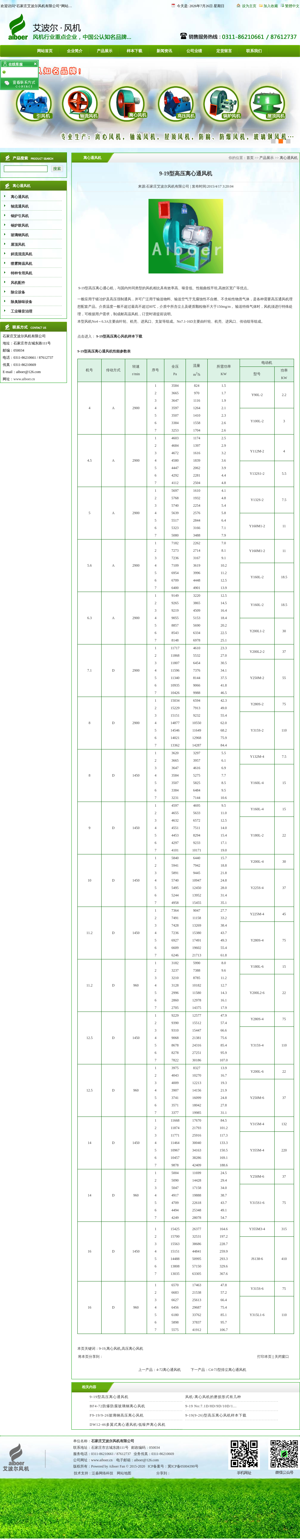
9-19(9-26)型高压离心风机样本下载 (216, 1415)
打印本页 (264, 1357)
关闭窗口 (282, 1357)
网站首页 (45, 51)
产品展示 (104, 51)
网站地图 (124, 1473)
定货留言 (224, 51)
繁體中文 (292, 6)
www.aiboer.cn (24, 379)
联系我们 (254, 51)
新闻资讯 (164, 51)
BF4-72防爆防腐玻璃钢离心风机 (117, 1406)
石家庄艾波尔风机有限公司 (112, 1441)
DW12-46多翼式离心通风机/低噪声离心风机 (128, 1425)
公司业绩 (194, 51)
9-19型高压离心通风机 (109, 1397)
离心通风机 (289, 158)
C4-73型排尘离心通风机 (227, 1370)
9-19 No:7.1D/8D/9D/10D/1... (211, 1406)
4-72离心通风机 (168, 1370)
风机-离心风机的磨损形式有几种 (213, 1397)
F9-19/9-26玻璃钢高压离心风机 (117, 1415)
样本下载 (134, 51)
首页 (250, 158)
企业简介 (74, 51)
